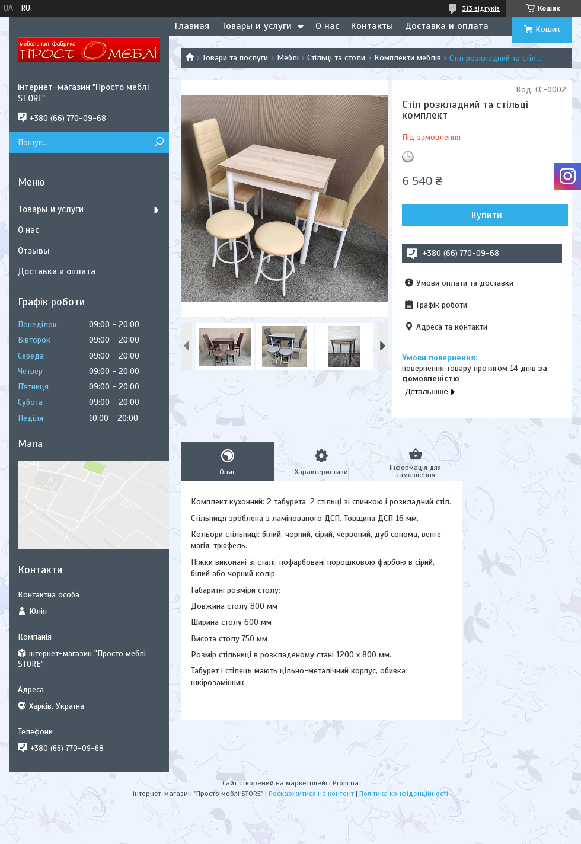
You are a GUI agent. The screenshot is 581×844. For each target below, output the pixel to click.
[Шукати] (158, 142)
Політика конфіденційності (403, 793)
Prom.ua (346, 783)
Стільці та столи (336, 58)
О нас (327, 26)
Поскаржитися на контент (311, 793)
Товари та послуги (235, 58)
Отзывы (34, 250)
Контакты (372, 26)
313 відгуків (481, 8)
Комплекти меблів (407, 58)
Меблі (288, 58)
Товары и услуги (256, 26)
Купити (486, 215)
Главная (192, 26)
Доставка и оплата (447, 26)
